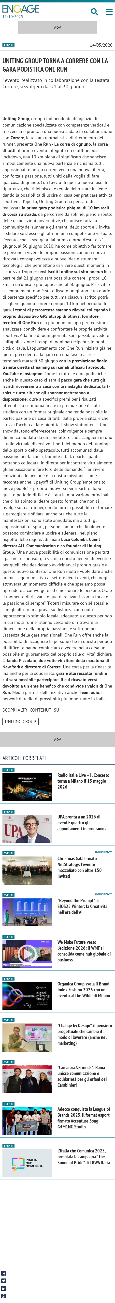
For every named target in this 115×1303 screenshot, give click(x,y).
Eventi (8, 44)
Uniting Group (20, 721)
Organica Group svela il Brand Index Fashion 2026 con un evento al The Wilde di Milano (84, 989)
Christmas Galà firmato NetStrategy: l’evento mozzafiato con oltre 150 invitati (80, 867)
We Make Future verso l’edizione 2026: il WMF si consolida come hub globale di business (84, 951)
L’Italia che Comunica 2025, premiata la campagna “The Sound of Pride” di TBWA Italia (84, 1156)
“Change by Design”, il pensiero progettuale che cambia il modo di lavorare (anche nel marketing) (85, 1034)
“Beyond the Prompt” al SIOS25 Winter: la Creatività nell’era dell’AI (82, 906)
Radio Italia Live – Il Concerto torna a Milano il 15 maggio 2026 (83, 781)
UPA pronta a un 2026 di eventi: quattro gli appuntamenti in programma (82, 822)
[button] (109, 12)
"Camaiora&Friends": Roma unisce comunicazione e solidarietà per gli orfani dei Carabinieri (82, 1076)
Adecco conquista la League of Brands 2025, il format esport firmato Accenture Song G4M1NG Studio (84, 1118)
